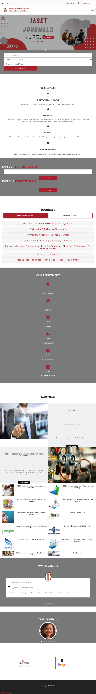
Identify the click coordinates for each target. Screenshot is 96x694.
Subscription (85, 3)
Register (74, 3)
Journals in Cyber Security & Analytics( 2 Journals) (48, 240)
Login (66, 3)
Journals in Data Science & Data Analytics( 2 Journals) (48, 223)
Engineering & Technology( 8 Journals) (48, 229)
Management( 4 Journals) (48, 254)
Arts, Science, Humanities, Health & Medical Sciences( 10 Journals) (48, 259)
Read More (48, 37)
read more (72, 446)
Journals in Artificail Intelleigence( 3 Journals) (48, 234)
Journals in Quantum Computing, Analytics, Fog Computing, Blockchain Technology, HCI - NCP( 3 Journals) (48, 247)
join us (48, 178)
